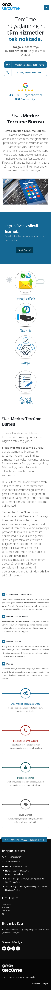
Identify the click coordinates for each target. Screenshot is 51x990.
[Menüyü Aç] (46, 7)
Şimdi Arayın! (24, 250)
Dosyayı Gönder (25, 298)
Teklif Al (25, 331)
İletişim (45, 984)
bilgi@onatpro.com (19, 866)
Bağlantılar (36, 984)
